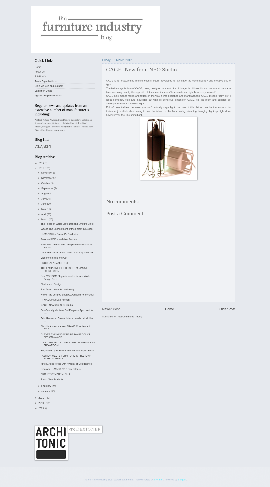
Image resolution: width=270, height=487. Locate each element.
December (47, 172)
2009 (41, 408)
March (45, 219)
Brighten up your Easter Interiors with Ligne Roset (67, 350)
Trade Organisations (45, 81)
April (44, 214)
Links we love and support (49, 86)
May (43, 209)
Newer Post (111, 309)
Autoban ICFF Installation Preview (59, 239)
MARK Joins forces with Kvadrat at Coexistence (66, 363)
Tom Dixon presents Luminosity (57, 289)
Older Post (227, 309)
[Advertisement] (103, 417)
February (46, 386)
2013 (41, 163)
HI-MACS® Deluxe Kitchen (55, 299)
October (45, 183)
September (47, 188)
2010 (41, 403)
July (43, 198)
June (44, 203)
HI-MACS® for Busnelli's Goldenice (60, 234)
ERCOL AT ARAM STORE (55, 263)
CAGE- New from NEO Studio (57, 305)
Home (169, 309)
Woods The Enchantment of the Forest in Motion (67, 228)
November (47, 178)
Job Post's (40, 76)
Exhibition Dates (43, 90)
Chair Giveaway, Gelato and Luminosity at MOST (67, 252)
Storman (158, 479)
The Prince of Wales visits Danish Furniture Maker (67, 223)
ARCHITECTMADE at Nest (55, 374)
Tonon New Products (52, 379)
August (45, 193)
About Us (40, 71)
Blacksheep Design (51, 284)
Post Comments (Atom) (129, 316)
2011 (41, 397)
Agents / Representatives (48, 95)
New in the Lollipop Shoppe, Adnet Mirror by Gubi (67, 294)
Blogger (182, 479)
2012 (41, 168)
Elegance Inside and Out (54, 257)
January (45, 391)
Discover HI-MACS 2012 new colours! (61, 369)
